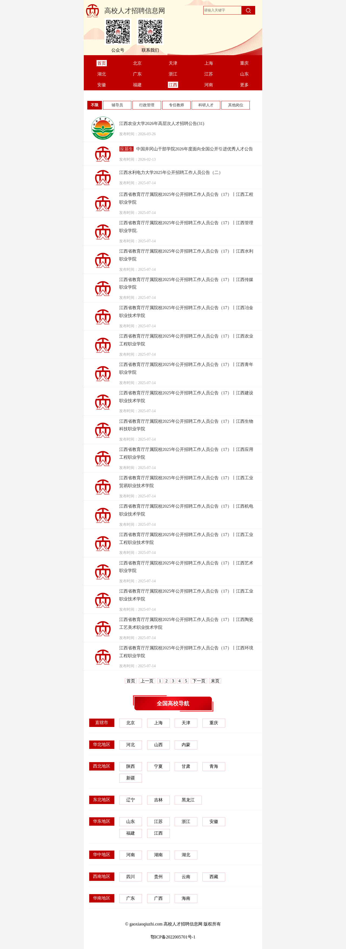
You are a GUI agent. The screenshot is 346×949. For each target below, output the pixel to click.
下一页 (198, 681)
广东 (130, 898)
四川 (130, 876)
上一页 (147, 681)
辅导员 (117, 105)
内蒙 (186, 744)
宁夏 (158, 766)
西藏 (213, 876)
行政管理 (146, 105)
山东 (130, 821)
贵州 (158, 876)
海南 (186, 898)
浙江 (186, 821)
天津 (186, 722)
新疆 (130, 778)
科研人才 (206, 105)
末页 (215, 681)
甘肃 (186, 766)
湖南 (158, 854)
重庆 (213, 722)
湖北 (186, 854)
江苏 (158, 821)
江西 (158, 833)
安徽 (213, 821)
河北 (130, 744)
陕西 (130, 766)
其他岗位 (235, 105)
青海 (213, 766)
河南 (130, 854)
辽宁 (130, 800)
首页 (131, 681)
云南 (186, 876)
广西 (158, 898)
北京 (130, 722)
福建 (130, 833)
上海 (158, 722)
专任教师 (176, 105)
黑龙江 (188, 800)
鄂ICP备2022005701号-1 (173, 937)
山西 (158, 744)
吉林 (158, 800)
